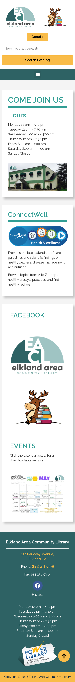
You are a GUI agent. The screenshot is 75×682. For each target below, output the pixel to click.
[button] (37, 74)
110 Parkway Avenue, (37, 554)
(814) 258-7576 (43, 567)
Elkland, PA (37, 559)
